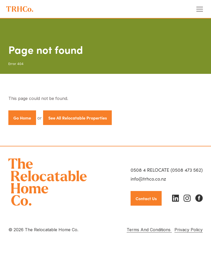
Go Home (22, 118)
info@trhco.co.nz (148, 178)
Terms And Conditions (149, 229)
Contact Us (146, 198)
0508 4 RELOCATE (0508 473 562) (167, 169)
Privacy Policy (188, 229)
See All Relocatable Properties (77, 118)
